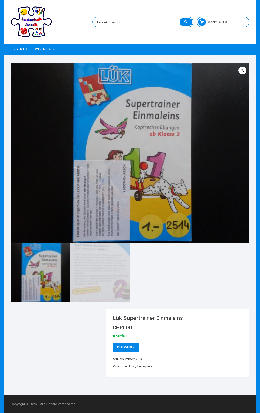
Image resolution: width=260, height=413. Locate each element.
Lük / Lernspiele (141, 366)
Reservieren (126, 347)
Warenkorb (44, 49)
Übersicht (19, 49)
